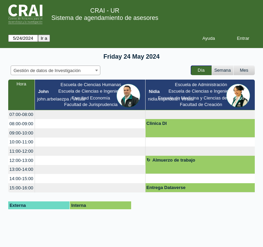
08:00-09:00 (21, 123)
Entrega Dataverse (166, 187)
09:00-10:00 (21, 133)
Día (201, 70)
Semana (222, 70)
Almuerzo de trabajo (173, 160)
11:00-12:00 (21, 151)
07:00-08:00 (21, 114)
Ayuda (208, 38)
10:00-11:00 (21, 141)
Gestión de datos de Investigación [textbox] (47, 70)
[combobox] (55, 70)
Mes (244, 70)
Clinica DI (157, 123)
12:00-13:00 (21, 160)
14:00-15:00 (21, 178)
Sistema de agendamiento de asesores (104, 17)
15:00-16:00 (21, 187)
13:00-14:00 (21, 169)
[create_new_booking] (90, 114)
